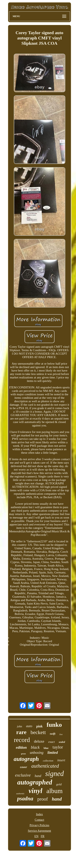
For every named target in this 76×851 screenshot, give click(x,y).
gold (59, 784)
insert (61, 760)
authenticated (45, 766)
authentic (20, 793)
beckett (38, 732)
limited (52, 753)
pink (39, 726)
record (22, 739)
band (38, 776)
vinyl (35, 790)
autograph (26, 759)
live (61, 734)
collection (48, 760)
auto (29, 726)
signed (54, 774)
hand (57, 799)
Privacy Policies (39, 825)
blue (46, 748)
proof (42, 799)
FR (42, 836)
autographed (34, 782)
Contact (39, 819)
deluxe (39, 741)
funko (54, 724)
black (35, 747)
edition (21, 747)
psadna (25, 798)
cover (23, 767)
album (54, 790)
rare (21, 732)
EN (36, 836)
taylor (57, 747)
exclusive (23, 775)
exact (51, 741)
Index (39, 814)
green (23, 754)
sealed (62, 742)
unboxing (36, 753)
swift (52, 733)
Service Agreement (39, 830)
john (19, 726)
